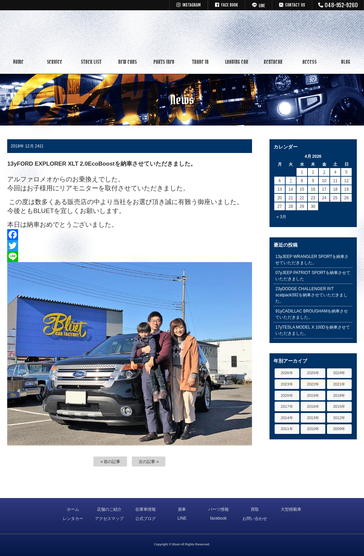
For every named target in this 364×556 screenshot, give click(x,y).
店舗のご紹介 (109, 509)
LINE (182, 518)
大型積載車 (291, 509)
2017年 (287, 406)
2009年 (339, 429)
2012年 (339, 418)
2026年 (287, 373)
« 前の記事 (110, 461)
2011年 (287, 429)
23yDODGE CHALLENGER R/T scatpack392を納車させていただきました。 (311, 295)
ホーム (73, 509)
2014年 (287, 418)
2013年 (313, 418)
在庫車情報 (145, 509)
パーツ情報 (218, 509)
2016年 (313, 406)
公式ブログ (145, 518)
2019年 (313, 395)
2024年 (339, 373)
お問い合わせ (254, 518)
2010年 (313, 429)
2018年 (339, 395)
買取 (255, 509)
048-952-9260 (338, 5)
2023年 (287, 384)
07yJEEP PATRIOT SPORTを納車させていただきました (312, 275)
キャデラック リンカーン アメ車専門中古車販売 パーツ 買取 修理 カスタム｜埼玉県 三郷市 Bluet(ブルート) (182, 33)
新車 (182, 509)
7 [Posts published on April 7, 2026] (291, 180)
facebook (218, 518)
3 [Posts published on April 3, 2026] (324, 172)
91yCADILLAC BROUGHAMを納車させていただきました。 (311, 314)
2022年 (313, 384)
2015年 (339, 406)
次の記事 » (149, 461)
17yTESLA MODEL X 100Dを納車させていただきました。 (312, 330)
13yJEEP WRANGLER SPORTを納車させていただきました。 (312, 259)
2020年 (287, 395)
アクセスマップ (109, 518)
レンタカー (73, 518)
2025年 (313, 373)
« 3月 (281, 216)
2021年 (339, 384)
